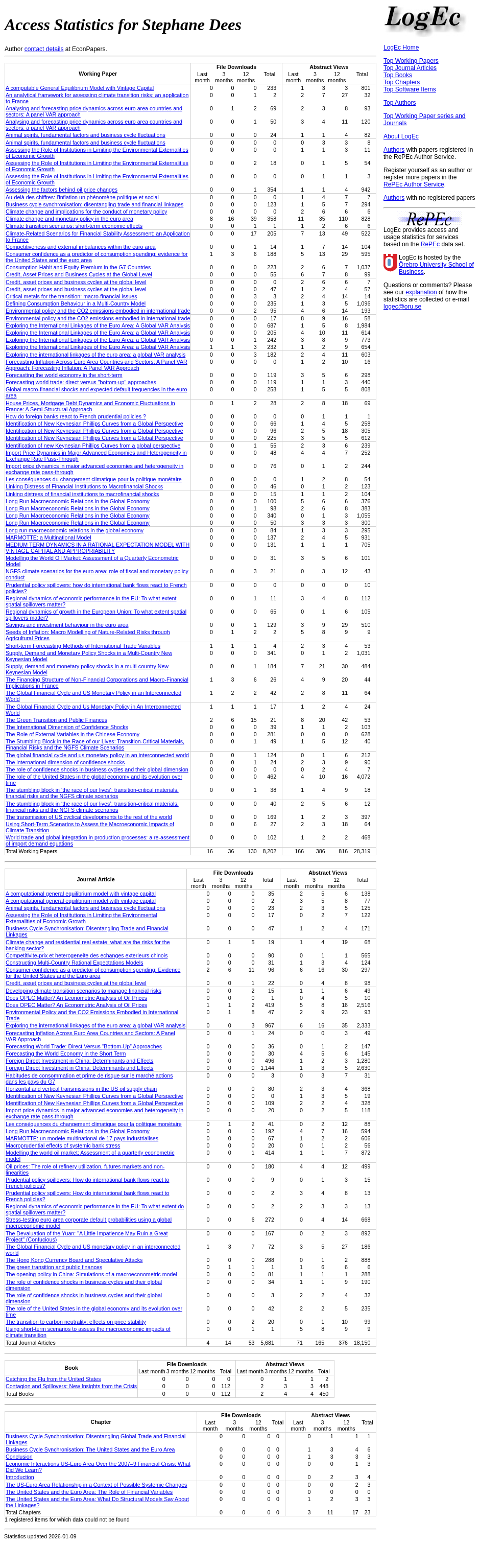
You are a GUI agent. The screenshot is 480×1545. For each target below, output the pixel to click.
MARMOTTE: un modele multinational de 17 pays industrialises (82, 1138)
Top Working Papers (411, 60)
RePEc (430, 244)
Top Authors (399, 102)
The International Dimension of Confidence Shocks (67, 727)
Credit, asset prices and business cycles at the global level (76, 282)
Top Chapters (401, 82)
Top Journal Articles (410, 68)
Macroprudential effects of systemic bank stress (63, 1145)
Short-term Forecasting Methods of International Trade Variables (83, 646)
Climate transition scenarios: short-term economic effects (74, 226)
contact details (44, 49)
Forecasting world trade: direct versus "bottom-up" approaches (81, 382)
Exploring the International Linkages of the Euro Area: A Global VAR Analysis (98, 325)
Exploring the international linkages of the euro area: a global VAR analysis (95, 355)
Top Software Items (409, 89)
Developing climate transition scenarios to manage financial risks (83, 991)
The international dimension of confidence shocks (65, 762)
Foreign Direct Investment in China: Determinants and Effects (79, 1061)
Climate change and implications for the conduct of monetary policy (86, 211)
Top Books (397, 75)
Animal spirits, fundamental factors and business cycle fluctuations (85, 135)
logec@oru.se (402, 306)
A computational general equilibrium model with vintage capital (81, 894)
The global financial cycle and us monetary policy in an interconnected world (97, 755)
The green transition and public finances (54, 1267)
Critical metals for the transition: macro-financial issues (71, 296)
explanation (421, 292)
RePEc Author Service (413, 184)
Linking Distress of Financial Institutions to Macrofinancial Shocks (84, 486)
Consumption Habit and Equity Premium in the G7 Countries (78, 267)
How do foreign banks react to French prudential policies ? (76, 416)
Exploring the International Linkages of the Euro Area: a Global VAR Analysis (98, 333)
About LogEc (401, 136)
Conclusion (19, 1457)
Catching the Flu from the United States (53, 1379)
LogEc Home (401, 47)
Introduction (20, 1477)
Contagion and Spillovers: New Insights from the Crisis (71, 1386)
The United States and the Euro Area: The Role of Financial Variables (89, 1492)
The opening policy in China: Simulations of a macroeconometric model (91, 1274)
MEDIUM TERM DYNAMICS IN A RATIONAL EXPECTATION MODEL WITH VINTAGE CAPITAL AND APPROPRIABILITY (97, 548)
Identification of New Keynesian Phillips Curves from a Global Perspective (94, 423)
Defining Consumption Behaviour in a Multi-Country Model (76, 303)
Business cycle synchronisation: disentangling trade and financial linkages (94, 204)
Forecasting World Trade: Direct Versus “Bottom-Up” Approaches (84, 1046)
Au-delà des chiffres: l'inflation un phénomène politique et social (82, 197)
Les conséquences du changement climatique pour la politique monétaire (94, 479)
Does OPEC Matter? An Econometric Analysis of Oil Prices (76, 998)
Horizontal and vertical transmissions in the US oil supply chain (81, 1089)
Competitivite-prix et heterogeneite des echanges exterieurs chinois (87, 955)
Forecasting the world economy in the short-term (64, 375)
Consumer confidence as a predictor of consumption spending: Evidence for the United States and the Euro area (93, 973)
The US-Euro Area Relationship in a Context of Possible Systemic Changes (96, 1485)
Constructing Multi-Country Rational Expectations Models (74, 962)
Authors (393, 149)
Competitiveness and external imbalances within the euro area (81, 247)
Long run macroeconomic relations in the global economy (74, 530)
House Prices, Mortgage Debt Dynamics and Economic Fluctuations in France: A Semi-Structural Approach (90, 406)
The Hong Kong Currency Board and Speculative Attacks (74, 1260)
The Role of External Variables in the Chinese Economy (72, 734)
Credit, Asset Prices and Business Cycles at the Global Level (79, 274)
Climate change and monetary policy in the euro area (69, 219)
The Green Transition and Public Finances (56, 720)
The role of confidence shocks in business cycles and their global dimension (97, 769)
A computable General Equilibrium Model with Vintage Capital (80, 88)
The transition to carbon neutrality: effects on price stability (76, 1322)
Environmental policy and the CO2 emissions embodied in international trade (98, 311)
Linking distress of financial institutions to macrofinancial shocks (82, 494)
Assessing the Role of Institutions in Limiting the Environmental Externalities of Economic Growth (81, 918)
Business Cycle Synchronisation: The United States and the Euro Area (90, 1449)
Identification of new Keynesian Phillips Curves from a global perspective (93, 445)
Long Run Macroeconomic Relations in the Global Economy (78, 501)
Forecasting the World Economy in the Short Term (66, 1053)
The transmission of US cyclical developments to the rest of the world (89, 817)
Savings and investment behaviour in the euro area (67, 625)
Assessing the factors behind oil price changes (61, 189)
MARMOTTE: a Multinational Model (48, 537)
